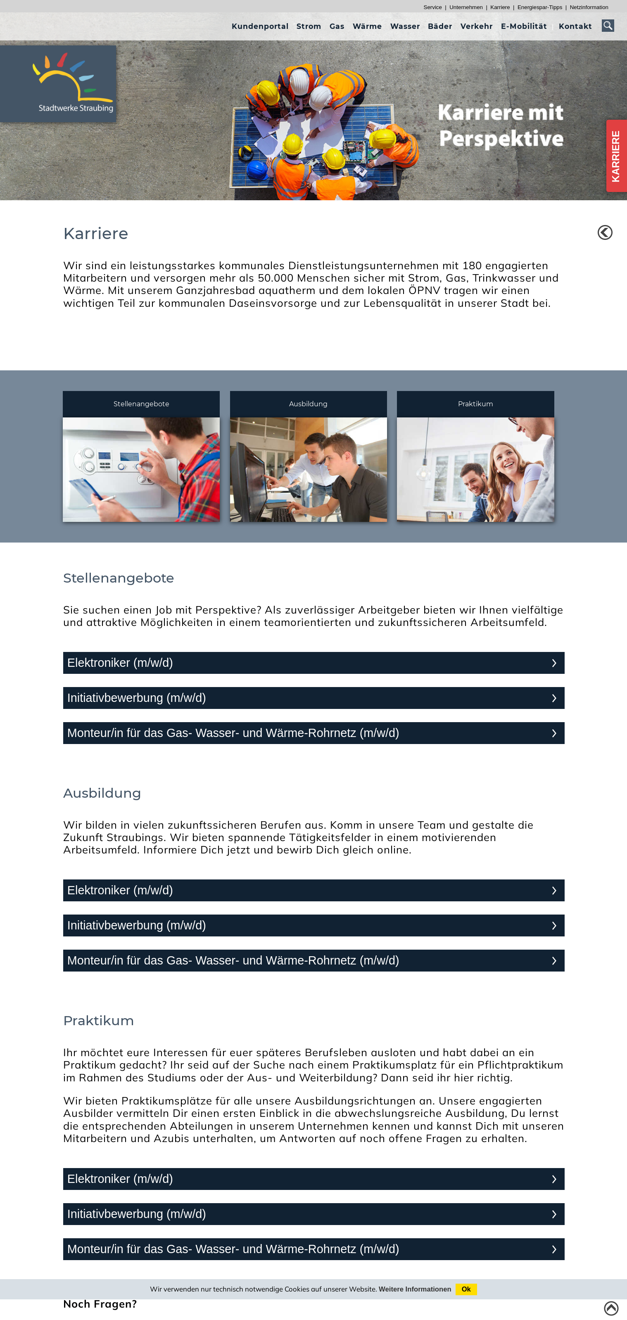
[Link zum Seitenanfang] (611, 1308)
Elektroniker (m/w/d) (120, 662)
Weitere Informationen (415, 1289)
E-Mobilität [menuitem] (524, 26)
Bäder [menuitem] (440, 26)
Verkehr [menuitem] (477, 26)
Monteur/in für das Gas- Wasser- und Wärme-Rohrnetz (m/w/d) (233, 732)
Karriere (500, 7)
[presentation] (260, 26)
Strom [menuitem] (309, 26)
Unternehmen (466, 7)
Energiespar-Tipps (540, 7)
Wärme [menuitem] (367, 26)
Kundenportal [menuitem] (260, 26)
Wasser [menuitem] (405, 26)
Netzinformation (589, 7)
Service (433, 7)
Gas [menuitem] (337, 26)
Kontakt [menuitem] (575, 26)
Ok (466, 1289)
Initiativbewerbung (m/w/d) (136, 697)
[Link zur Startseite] (77, 116)
